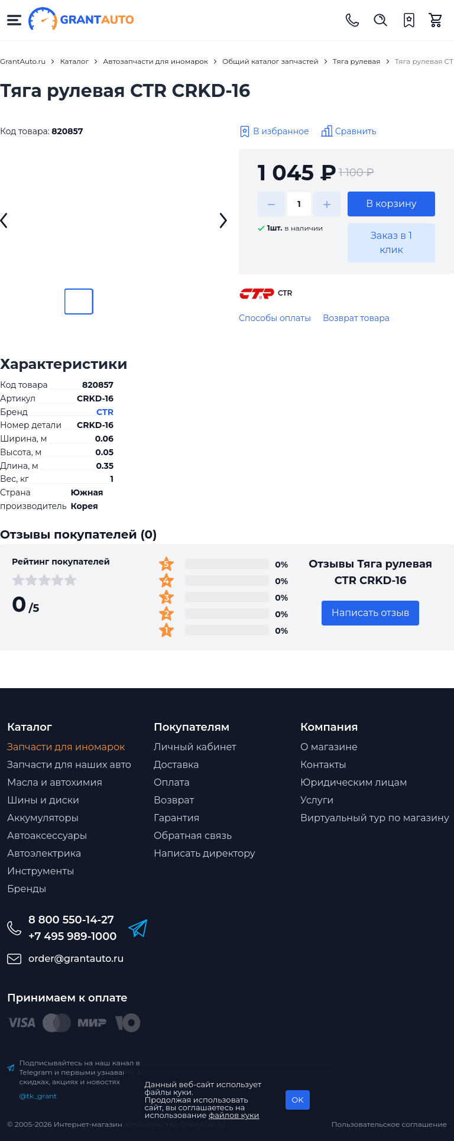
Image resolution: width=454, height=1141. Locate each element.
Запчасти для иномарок (66, 747)
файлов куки (234, 1115)
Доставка (176, 764)
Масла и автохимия (54, 782)
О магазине (329, 747)
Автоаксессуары (47, 835)
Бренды (26, 888)
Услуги (316, 800)
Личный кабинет (195, 747)
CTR (105, 412)
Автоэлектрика (44, 853)
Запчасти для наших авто (69, 764)
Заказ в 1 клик (391, 242)
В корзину (391, 203)
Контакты (323, 764)
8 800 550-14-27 (71, 919)
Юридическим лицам (353, 782)
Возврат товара (356, 318)
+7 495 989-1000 (72, 936)
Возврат (174, 800)
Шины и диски (43, 800)
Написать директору (204, 853)
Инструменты (40, 871)
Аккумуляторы (43, 818)
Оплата (172, 782)
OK (297, 1099)
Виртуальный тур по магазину (374, 818)
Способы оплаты (275, 318)
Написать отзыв (371, 612)
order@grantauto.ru (76, 958)
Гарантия (176, 818)
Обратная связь (193, 835)
